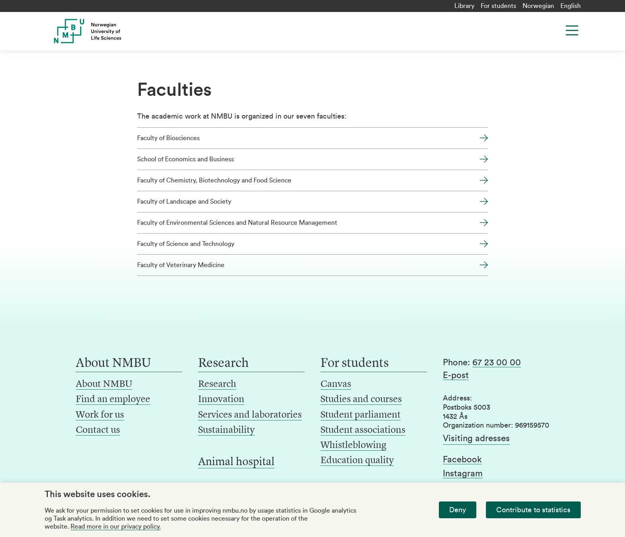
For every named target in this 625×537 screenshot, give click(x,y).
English (570, 6)
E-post (456, 375)
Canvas (335, 384)
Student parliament (360, 415)
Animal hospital (236, 462)
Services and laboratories (250, 415)
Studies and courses (361, 399)
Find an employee (113, 399)
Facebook (462, 459)
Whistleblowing (353, 445)
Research (217, 384)
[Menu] (572, 30)
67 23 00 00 (496, 362)
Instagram (463, 473)
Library (464, 6)
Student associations (362, 430)
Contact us (98, 430)
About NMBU (104, 384)
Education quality (357, 461)
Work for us (100, 415)
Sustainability (226, 430)
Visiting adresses (476, 438)
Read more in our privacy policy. (116, 526)
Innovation (221, 399)
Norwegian (538, 6)
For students (498, 6)
